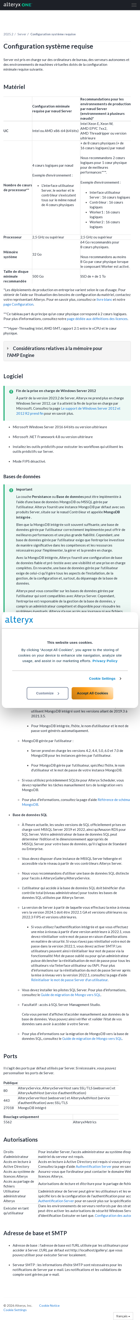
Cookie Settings (102, 678)
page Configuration (18, 304)
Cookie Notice (49, 1305)
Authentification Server (94, 1166)
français (123, 1316)
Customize (47, 693)
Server (22, 34)
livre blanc (104, 299)
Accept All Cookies (92, 693)
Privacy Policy (105, 661)
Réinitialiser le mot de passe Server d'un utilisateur (69, 980)
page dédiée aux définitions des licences (97, 319)
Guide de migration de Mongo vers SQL (71, 995)
